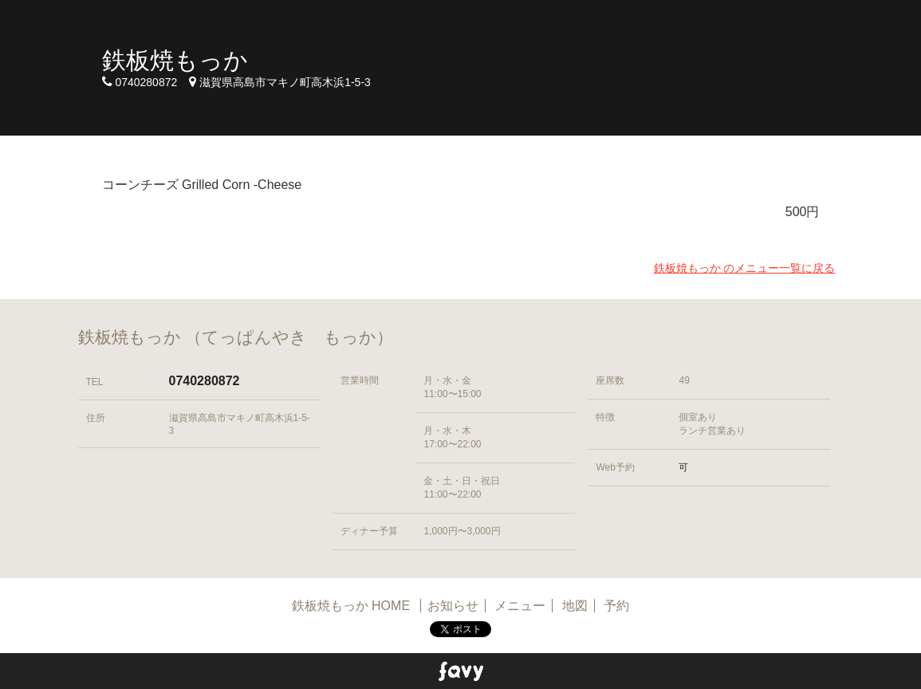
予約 (616, 605)
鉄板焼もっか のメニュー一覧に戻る (745, 268)
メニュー (519, 605)
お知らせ (452, 605)
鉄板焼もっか (175, 60)
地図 (575, 605)
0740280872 (204, 381)
